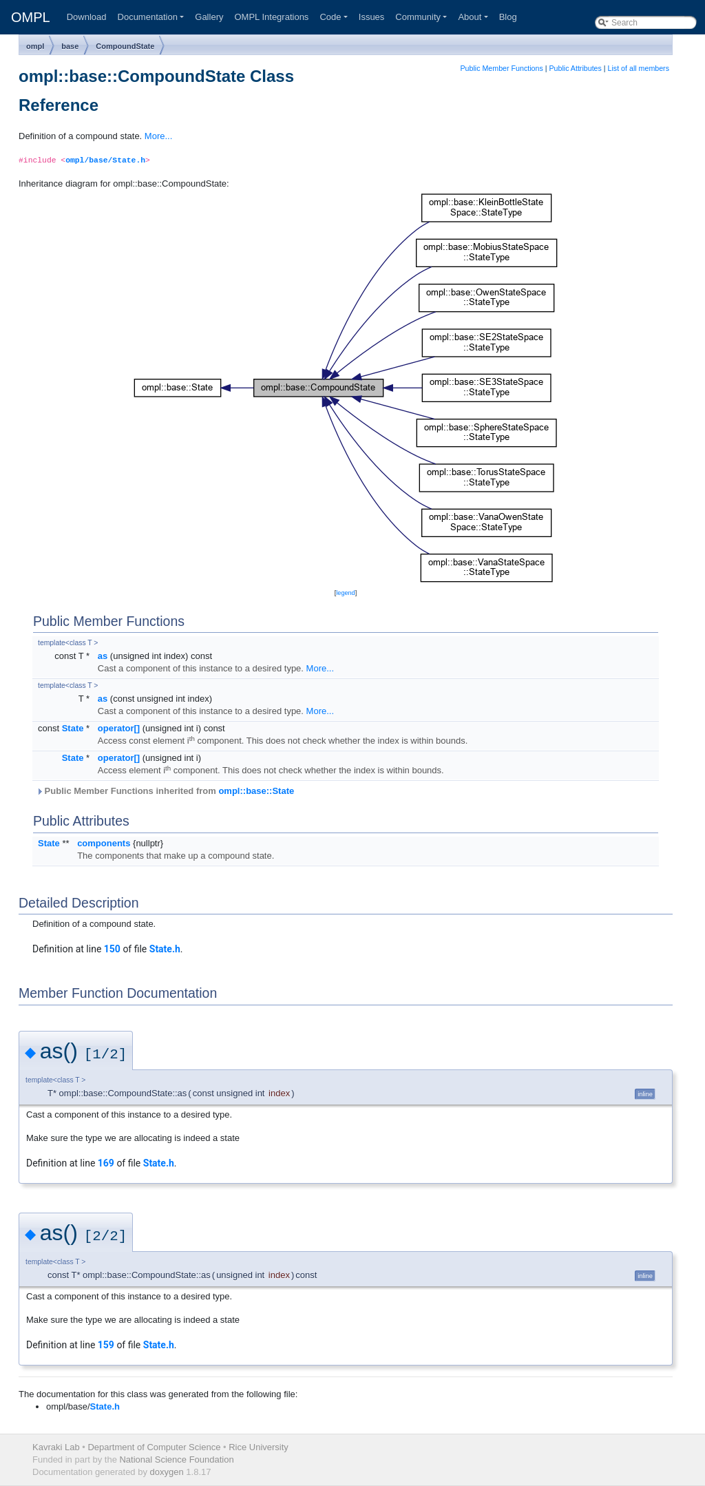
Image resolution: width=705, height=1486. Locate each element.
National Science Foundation (176, 1459)
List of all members (638, 68)
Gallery (209, 17)
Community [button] (418, 17)
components (103, 843)
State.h (164, 948)
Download (87, 17)
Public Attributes (575, 68)
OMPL (30, 17)
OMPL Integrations (271, 17)
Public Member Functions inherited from (165, 791)
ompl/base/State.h (105, 160)
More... (158, 136)
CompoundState (125, 46)
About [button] (469, 17)
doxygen (167, 1472)
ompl (35, 46)
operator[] (119, 728)
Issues (372, 17)
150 (112, 948)
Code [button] (330, 17)
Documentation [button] (148, 17)
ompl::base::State (256, 791)
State (73, 728)
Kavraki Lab (56, 1447)
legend (345, 592)
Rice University (258, 1447)
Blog (508, 17)
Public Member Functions (502, 68)
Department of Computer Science (153, 1447)
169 (106, 1163)
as (102, 656)
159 (106, 1344)
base (69, 46)
